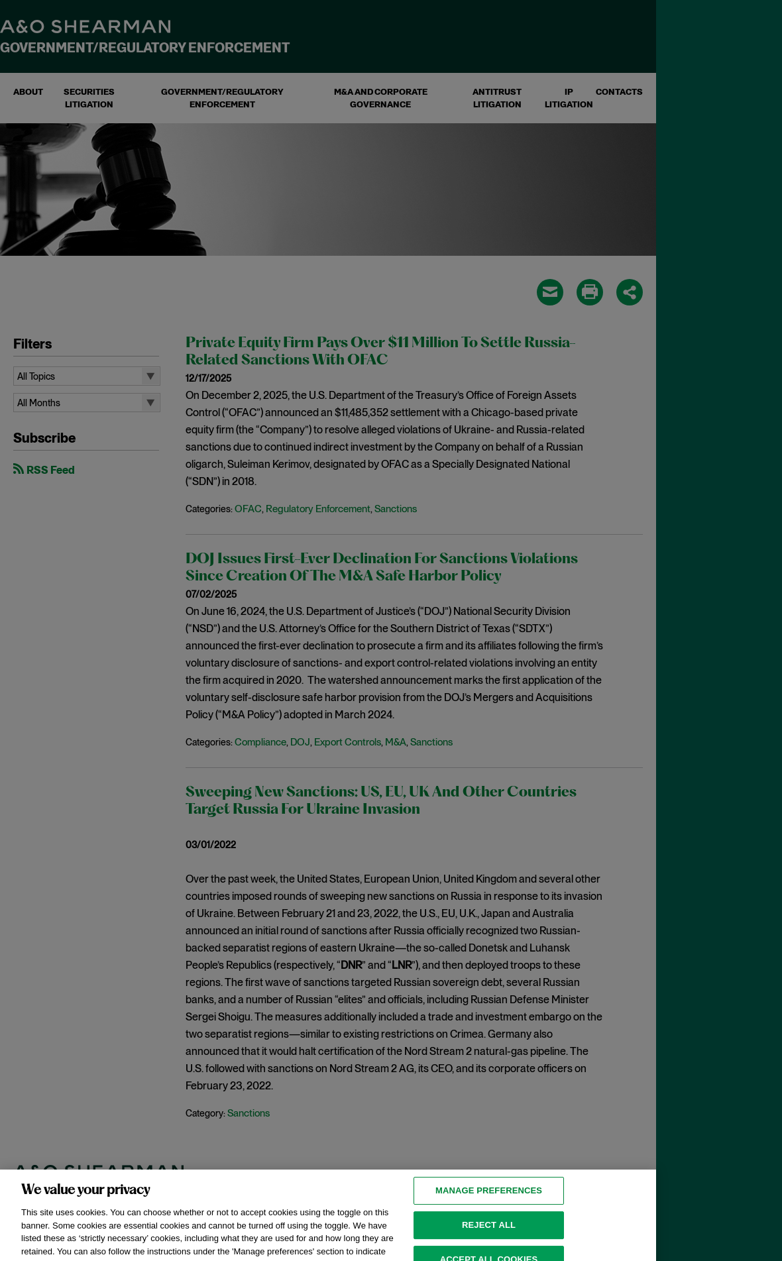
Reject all (489, 1235)
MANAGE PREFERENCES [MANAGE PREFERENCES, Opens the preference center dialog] (488, 1201)
